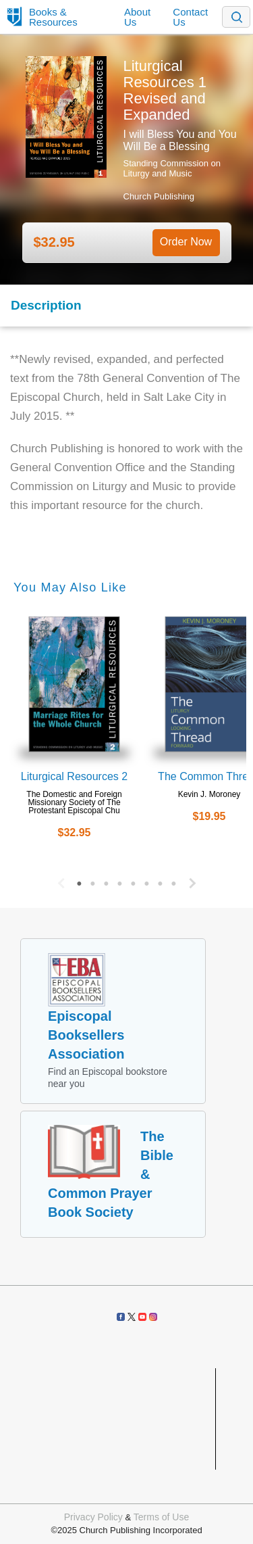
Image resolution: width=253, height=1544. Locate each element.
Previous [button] (59, 880)
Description (46, 305)
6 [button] (147, 880)
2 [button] (93, 880)
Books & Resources (53, 17)
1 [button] (79, 880)
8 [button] (174, 880)
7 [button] (160, 880)
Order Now (186, 241)
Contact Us (190, 17)
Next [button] (194, 880)
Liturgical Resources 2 (74, 776)
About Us (137, 17)
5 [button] (133, 880)
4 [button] (120, 880)
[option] (74, 730)
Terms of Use (161, 1517)
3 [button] (106, 880)
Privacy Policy (93, 1517)
